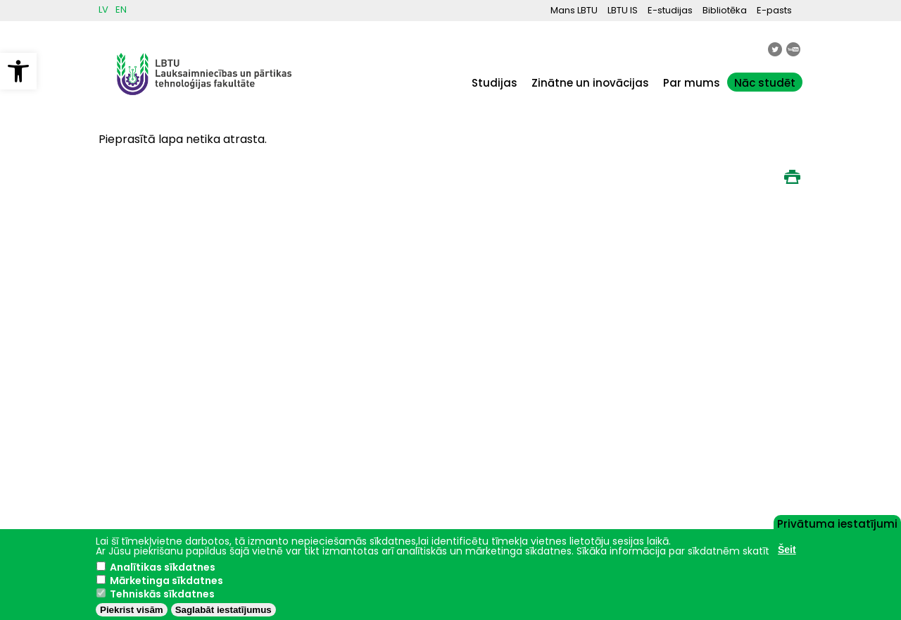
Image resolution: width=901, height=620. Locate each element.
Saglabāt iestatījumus (223, 609)
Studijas (494, 82)
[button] (18, 71)
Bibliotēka (724, 10)
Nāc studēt (764, 82)
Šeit (787, 549)
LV (103, 9)
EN (121, 9)
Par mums (691, 82)
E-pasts (774, 10)
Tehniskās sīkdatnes (162, 594)
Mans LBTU (574, 10)
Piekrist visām (131, 609)
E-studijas (670, 10)
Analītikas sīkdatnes (162, 567)
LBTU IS (622, 10)
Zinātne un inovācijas (590, 82)
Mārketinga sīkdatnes (166, 581)
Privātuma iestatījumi (837, 522)
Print (791, 176)
